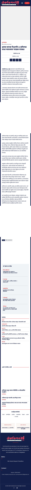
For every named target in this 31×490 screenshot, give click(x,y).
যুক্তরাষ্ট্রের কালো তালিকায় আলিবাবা (8, 290)
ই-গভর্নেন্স (5, 279)
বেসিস (6, 240)
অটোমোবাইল (4, 324)
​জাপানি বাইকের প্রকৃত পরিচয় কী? (9, 326)
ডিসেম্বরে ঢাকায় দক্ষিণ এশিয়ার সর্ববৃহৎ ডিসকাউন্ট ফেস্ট (13, 322)
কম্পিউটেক (4, 42)
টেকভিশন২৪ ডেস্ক (16, 53)
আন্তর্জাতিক (5, 288)
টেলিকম (4, 306)
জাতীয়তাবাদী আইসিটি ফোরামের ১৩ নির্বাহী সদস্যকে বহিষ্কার (15, 334)
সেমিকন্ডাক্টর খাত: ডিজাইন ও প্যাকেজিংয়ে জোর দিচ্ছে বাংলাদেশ (10, 272)
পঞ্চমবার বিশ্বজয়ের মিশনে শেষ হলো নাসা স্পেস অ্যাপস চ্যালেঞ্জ (14, 403)
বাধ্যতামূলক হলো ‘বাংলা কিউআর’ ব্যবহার (11, 343)
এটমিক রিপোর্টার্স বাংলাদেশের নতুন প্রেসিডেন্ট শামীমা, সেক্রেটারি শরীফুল (13, 338)
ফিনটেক (3, 341)
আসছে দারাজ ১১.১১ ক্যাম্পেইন (8, 427)
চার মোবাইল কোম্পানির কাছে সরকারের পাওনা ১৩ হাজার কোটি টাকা (10, 309)
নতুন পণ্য (3, 328)
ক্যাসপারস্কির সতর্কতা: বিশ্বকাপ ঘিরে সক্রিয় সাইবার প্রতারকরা (9, 300)
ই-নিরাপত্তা (5, 297)
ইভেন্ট (3, 320)
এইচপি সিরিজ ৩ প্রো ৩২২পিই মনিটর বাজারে (11, 330)
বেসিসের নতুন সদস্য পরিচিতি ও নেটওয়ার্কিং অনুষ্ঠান (13, 391)
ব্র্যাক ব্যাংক (10, 240)
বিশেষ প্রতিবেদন (6, 270)
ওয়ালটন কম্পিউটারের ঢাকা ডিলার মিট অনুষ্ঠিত (23, 428)
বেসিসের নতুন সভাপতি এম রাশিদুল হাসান (11, 398)
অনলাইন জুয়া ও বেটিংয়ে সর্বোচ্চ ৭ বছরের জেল (10, 281)
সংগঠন (3, 332)
